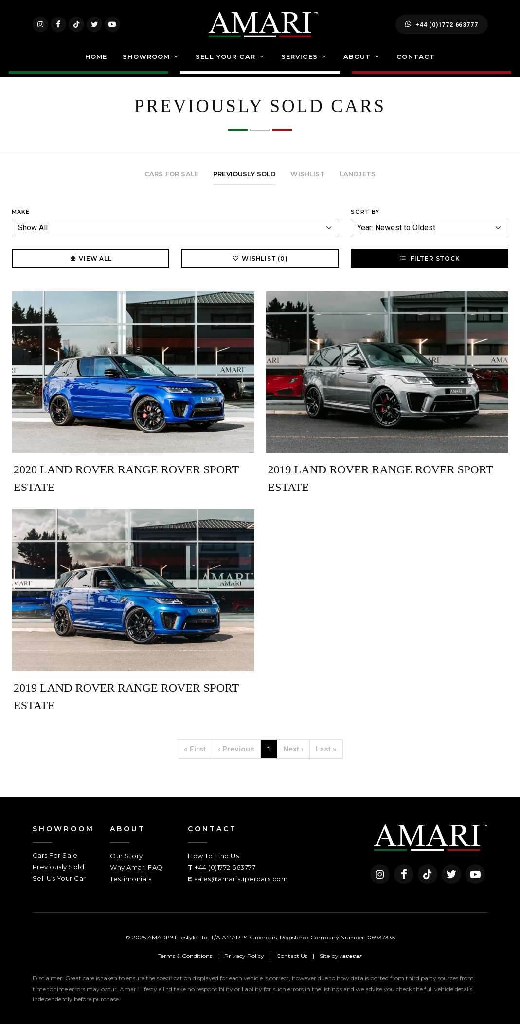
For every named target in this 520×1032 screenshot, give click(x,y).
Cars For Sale (55, 863)
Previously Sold (59, 875)
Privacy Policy (244, 963)
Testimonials (130, 886)
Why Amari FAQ (136, 875)
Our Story (126, 863)
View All (90, 266)
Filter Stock (429, 266)
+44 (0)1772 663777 (441, 28)
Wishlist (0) (260, 266)
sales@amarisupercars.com (240, 886)
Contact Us (291, 963)
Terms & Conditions (185, 963)
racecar (351, 963)
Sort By (365, 219)
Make (21, 219)
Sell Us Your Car (59, 886)
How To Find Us (213, 863)
